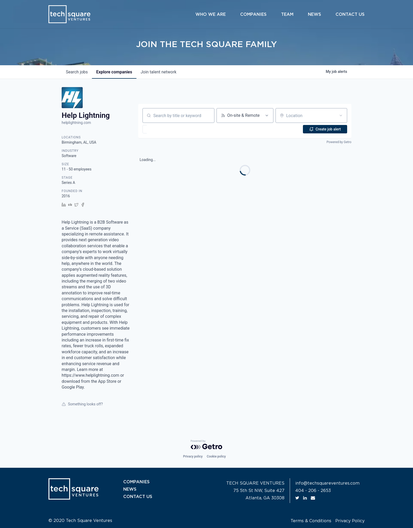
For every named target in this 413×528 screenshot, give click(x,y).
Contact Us (350, 14)
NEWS (129, 489)
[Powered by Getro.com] (206, 444)
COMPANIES (136, 482)
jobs (77, 71)
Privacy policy (193, 456)
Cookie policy (216, 456)
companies (114, 71)
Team (287, 14)
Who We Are (210, 14)
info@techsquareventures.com (327, 483)
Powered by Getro (339, 142)
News (314, 14)
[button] (160, 129)
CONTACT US (137, 497)
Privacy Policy (350, 521)
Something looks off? (82, 404)
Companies (253, 14)
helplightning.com (76, 122)
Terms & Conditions (311, 521)
